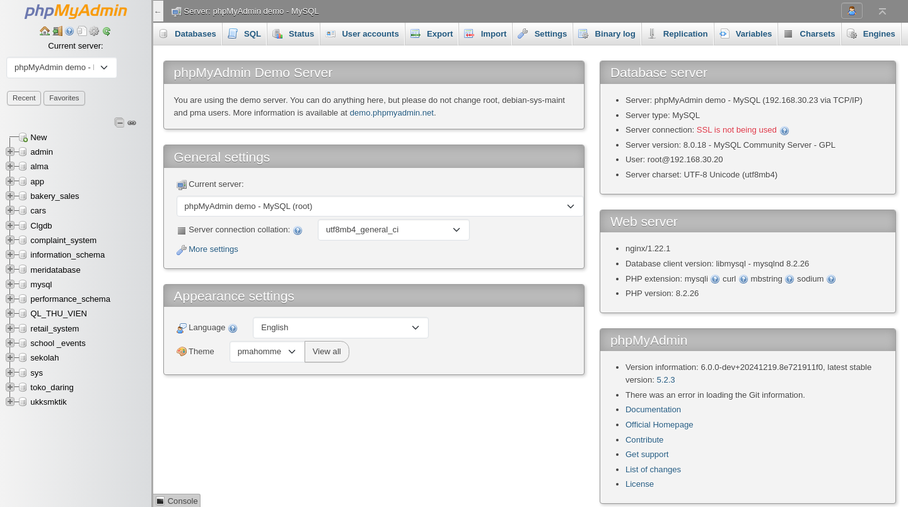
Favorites (64, 98)
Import (485, 33)
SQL (244, 33)
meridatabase (55, 270)
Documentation (653, 409)
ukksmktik (48, 402)
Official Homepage (660, 424)
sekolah (44, 357)
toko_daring (52, 387)
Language (207, 328)
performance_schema (70, 299)
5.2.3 (665, 380)
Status (293, 33)
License (640, 484)
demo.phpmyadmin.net (392, 112)
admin (41, 152)
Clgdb (41, 225)
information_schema (67, 254)
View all (327, 351)
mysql (41, 284)
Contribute (644, 439)
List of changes (653, 469)
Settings (542, 33)
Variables (745, 33)
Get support (647, 454)
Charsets (809, 33)
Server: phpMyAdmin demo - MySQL (251, 11)
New (38, 137)
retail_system (54, 328)
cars (38, 210)
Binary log (606, 33)
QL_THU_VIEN (58, 313)
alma (39, 166)
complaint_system (63, 240)
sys (36, 373)
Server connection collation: (240, 230)
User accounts (362, 33)
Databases (187, 33)
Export (431, 33)
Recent (24, 98)
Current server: (75, 46)
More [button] (864, 33)
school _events (57, 343)
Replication (677, 33)
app (37, 181)
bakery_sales (54, 196)
